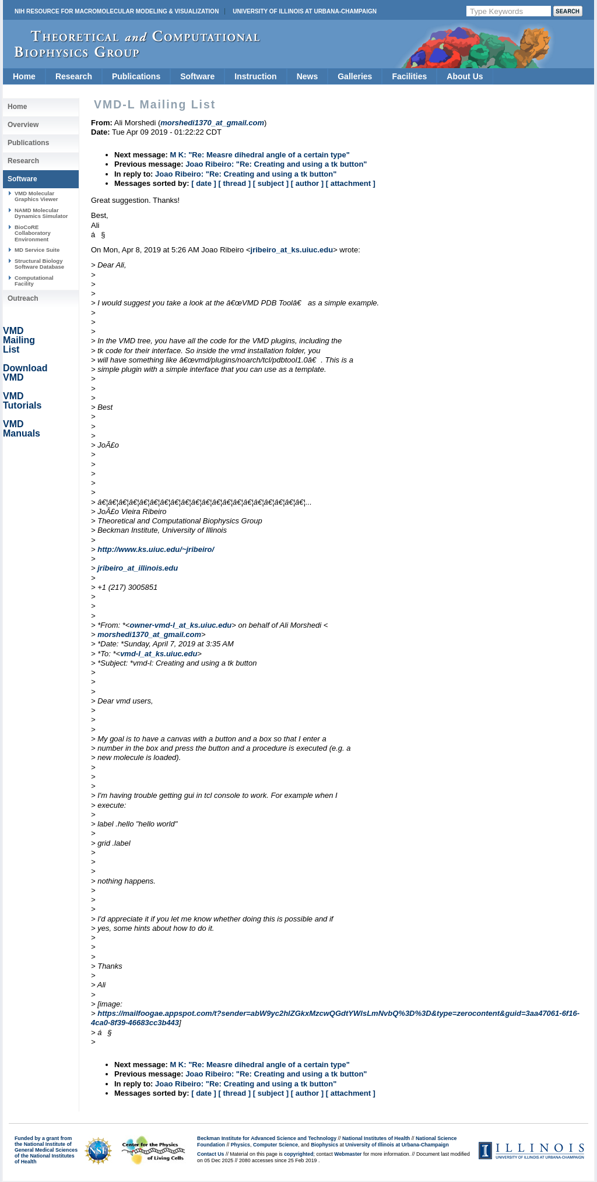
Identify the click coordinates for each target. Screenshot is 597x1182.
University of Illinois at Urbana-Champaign (305, 11)
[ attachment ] (350, 183)
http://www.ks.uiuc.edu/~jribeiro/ (155, 549)
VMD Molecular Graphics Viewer (36, 196)
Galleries (355, 76)
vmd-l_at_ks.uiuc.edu (158, 653)
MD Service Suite (37, 250)
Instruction (255, 76)
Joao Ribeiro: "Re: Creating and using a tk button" (276, 164)
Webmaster (347, 1154)
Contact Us (210, 1154)
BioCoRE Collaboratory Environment (33, 233)
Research (73, 76)
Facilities (409, 76)
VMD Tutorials (22, 400)
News (307, 76)
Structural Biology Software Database (39, 264)
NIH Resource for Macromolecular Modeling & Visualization (117, 11)
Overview (23, 125)
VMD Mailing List (19, 340)
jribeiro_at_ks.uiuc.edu (292, 249)
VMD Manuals (21, 428)
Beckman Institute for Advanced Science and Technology (266, 1138)
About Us (465, 76)
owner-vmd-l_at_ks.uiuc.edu (180, 625)
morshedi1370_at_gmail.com (149, 634)
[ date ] (203, 183)
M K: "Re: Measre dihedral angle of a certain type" (260, 154)
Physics (240, 1145)
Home (24, 76)
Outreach (23, 298)
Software (197, 76)
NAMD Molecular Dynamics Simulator (41, 213)
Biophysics (324, 1145)
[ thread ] (234, 183)
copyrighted (298, 1154)
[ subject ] (271, 183)
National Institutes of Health (376, 1138)
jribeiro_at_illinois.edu (137, 568)
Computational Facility (34, 281)
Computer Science (275, 1145)
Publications (136, 76)
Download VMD (25, 372)
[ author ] (307, 183)
